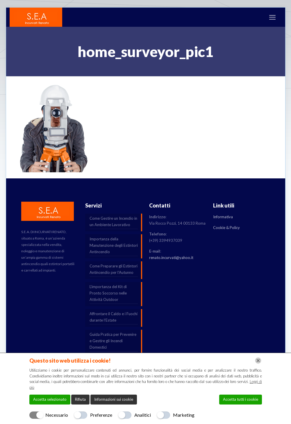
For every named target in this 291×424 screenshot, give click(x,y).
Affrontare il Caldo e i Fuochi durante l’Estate (114, 316)
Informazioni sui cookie (113, 399)
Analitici (142, 415)
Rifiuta (80, 399)
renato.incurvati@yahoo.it (171, 257)
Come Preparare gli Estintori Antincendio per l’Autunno (114, 269)
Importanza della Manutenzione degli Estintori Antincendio (114, 245)
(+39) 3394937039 (165, 240)
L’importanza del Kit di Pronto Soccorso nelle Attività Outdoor (108, 293)
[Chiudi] (258, 360)
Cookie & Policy (226, 227)
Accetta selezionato (50, 399)
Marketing (183, 415)
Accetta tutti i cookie (240, 399)
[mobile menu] (272, 17)
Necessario (56, 415)
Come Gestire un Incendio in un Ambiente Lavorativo (113, 221)
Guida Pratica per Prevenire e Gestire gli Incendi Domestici (113, 341)
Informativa (223, 216)
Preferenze (101, 415)
